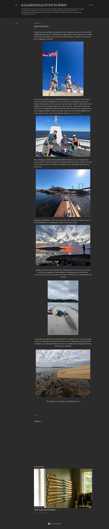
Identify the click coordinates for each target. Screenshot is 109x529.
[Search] (91, 5)
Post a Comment (42, 513)
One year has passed (45, 509)
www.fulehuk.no (76, 113)
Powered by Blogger (54, 524)
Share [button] (16, 23)
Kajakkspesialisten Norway (44, 5)
